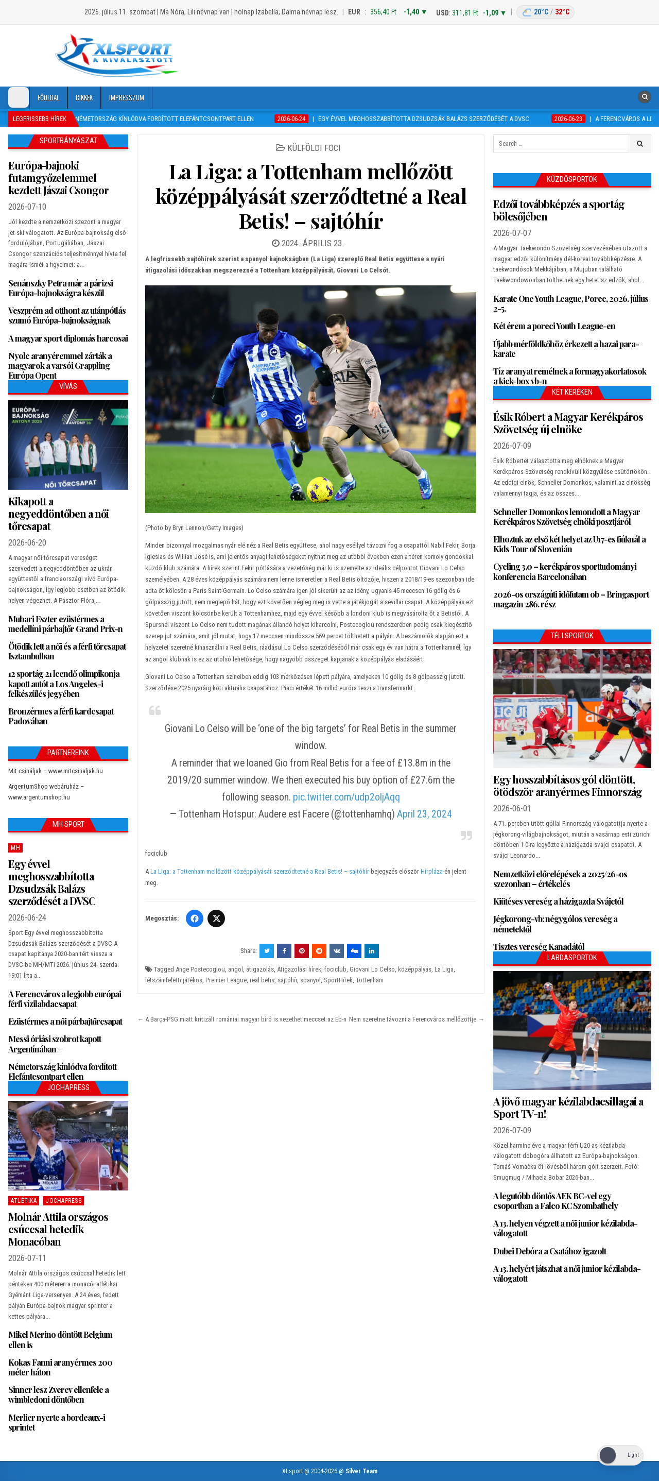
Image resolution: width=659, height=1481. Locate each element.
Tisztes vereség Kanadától (538, 946)
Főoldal (48, 97)
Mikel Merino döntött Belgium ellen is (60, 1339)
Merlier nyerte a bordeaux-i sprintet (56, 1422)
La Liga (444, 969)
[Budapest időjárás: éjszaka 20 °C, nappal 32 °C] (545, 12)
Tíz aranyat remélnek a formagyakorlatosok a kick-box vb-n (569, 376)
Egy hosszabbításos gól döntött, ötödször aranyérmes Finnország (567, 785)
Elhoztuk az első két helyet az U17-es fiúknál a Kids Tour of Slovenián (569, 544)
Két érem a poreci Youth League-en (554, 325)
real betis (262, 980)
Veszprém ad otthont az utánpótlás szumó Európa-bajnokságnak (67, 315)
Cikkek (84, 97)
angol (235, 969)
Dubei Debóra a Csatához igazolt (549, 1251)
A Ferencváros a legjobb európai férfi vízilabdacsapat (64, 999)
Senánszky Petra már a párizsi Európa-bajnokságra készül (60, 288)
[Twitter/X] (216, 918)
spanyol (310, 980)
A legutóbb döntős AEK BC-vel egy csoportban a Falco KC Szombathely (555, 1200)
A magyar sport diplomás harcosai (68, 338)
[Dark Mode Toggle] (18, 97)
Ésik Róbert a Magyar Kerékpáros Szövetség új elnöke (568, 423)
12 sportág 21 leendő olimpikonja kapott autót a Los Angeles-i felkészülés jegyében (63, 683)
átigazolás (260, 969)
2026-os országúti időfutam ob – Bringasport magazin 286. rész (571, 599)
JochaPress (63, 1200)
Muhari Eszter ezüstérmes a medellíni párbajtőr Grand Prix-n (65, 624)
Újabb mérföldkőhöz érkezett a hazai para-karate (566, 348)
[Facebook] (194, 918)
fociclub (335, 969)
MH (15, 848)
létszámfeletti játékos (173, 980)
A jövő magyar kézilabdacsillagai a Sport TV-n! (568, 1107)
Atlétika (24, 1200)
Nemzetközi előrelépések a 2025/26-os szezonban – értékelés (560, 879)
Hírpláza (432, 871)
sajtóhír (287, 980)
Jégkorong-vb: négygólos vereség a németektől (555, 923)
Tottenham (370, 980)
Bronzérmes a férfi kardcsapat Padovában (60, 716)
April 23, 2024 (424, 814)
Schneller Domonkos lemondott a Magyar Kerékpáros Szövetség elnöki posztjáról (566, 516)
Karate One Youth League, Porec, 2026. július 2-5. (570, 303)
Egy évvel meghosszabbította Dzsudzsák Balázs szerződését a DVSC (51, 882)
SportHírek (338, 980)
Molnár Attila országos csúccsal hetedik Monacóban (58, 1229)
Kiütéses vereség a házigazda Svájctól (558, 901)
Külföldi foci (314, 148)
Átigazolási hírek (299, 969)
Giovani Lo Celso (372, 969)
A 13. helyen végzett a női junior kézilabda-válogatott (565, 1228)
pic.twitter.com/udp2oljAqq (346, 797)
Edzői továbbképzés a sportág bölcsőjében (559, 210)
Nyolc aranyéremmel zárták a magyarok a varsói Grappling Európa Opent (60, 365)
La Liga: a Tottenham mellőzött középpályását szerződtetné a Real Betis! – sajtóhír (311, 195)
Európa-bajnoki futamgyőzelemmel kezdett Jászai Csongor (58, 177)
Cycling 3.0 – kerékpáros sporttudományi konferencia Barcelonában (564, 571)
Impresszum (126, 97)
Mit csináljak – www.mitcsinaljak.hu (55, 771)
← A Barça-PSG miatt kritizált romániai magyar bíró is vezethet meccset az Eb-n (241, 1019)
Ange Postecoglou (200, 969)
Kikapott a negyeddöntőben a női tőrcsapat (58, 513)
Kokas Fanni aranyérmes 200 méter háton (60, 1367)
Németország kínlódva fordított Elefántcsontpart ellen (62, 1071)
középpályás (414, 969)
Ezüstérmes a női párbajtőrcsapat (65, 1021)
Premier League (226, 980)
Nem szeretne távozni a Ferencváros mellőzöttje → (416, 1019)
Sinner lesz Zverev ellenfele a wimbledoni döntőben (58, 1394)
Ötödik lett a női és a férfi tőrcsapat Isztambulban (67, 651)
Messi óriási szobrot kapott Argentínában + (54, 1043)
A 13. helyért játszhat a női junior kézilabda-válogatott (566, 1273)
